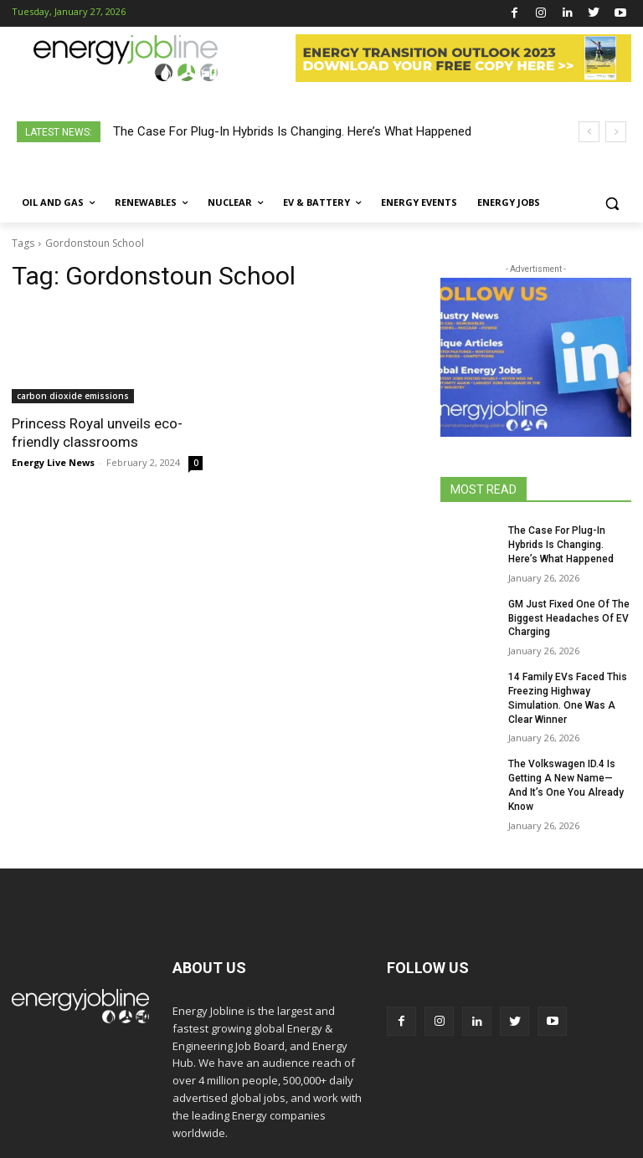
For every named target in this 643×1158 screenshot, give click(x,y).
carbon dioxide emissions (73, 396)
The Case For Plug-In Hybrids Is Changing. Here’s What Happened (292, 131)
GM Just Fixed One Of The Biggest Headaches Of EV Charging (569, 618)
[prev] (589, 131)
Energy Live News (53, 462)
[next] (615, 131)
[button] (611, 203)
